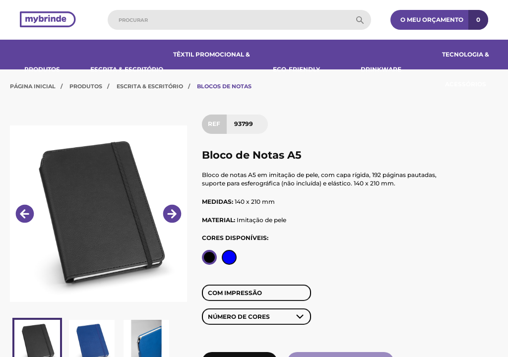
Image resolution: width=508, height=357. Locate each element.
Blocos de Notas (224, 86)
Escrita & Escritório (126, 69)
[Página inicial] (48, 20)
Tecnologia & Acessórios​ (465, 69)
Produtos (42, 69)
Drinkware (381, 69)
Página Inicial (33, 86)
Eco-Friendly (296, 69)
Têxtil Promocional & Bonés (211, 69)
